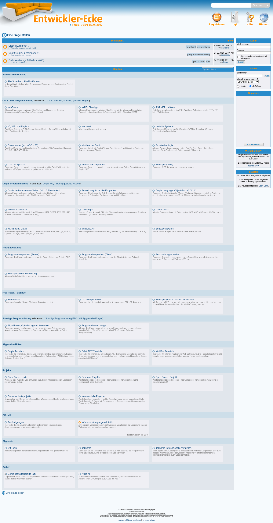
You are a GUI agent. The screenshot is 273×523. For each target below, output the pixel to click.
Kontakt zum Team (148, 520)
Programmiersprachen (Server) (23, 254)
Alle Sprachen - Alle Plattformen (24, 81)
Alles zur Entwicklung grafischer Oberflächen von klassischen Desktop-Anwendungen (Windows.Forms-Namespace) (34, 111)
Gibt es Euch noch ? (19, 45)
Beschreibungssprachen (168, 254)
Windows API (88, 228)
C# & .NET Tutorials (92, 351)
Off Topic (12, 448)
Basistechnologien (165, 145)
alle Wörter (256, 86)
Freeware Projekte (91, 377)
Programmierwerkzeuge (21, 55)
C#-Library (92, 358)
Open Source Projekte (167, 377)
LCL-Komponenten (91, 299)
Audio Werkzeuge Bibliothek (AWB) (26, 60)
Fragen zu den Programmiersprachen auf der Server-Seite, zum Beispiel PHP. (37, 257)
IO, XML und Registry (18, 126)
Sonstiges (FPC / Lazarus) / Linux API (175, 299)
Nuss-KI (86, 474)
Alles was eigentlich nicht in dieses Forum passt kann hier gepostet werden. (36, 451)
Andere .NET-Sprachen (93, 164)
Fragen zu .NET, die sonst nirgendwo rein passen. (173, 167)
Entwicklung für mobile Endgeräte (99, 190)
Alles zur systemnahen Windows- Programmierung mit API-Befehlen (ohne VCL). (112, 231)
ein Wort (243, 86)
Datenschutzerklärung (133, 520)
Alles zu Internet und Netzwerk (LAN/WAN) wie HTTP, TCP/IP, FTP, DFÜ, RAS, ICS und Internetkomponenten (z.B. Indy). (38, 213)
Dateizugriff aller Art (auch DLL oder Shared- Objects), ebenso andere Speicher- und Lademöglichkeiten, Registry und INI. (112, 213)
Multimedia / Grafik (91, 145)
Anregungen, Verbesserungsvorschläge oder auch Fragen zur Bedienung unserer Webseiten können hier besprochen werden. (112, 426)
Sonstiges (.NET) (164, 164)
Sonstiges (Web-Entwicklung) (23, 273)
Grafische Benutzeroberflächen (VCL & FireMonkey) (34, 190)
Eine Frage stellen (18, 35)
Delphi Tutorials (16, 351)
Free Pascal (14, 299)
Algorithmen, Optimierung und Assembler (28, 325)
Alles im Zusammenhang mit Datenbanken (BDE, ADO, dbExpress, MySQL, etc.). (186, 212)
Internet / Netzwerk (17, 209)
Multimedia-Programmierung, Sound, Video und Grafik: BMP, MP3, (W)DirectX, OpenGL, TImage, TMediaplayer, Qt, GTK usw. (38, 232)
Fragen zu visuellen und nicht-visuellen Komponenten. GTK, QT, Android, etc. (111, 302)
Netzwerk (86, 126)
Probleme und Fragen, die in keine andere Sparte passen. (176, 231)
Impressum (121, 520)
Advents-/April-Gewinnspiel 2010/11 (93, 479)
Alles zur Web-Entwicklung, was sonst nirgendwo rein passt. (30, 276)
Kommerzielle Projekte (93, 396)
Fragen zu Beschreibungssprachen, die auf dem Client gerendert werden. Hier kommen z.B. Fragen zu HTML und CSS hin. (185, 258)
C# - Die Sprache (16, 164)
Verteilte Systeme (164, 126)
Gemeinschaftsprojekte (19, 396)
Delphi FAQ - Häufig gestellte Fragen (61, 183)
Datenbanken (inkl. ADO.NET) (23, 145)
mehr (230, 40)
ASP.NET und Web (165, 107)
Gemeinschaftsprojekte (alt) (22, 474)
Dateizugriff (87, 209)
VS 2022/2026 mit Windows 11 (24, 53)
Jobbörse (86, 448)
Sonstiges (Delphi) (165, 228)
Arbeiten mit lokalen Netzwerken (92, 129)
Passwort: (241, 50)
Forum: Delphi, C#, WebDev (86, 25)
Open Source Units (19, 63)
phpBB (153, 510)
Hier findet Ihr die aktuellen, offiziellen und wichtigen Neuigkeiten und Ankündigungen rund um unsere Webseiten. (33, 426)
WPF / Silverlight (90, 107)
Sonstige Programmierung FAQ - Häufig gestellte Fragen (73, 318)
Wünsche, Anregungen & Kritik (23, 48)
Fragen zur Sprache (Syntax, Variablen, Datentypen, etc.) (29, 302)
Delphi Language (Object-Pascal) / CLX (175, 190)
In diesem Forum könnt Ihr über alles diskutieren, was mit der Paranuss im (109, 477)
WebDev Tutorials (164, 351)
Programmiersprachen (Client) (97, 254)
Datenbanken (162, 209)
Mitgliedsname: (243, 44)
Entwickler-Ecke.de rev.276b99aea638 (130, 510)
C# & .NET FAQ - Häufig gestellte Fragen (68, 100)
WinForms (13, 107)
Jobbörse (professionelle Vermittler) (173, 448)
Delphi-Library (18, 358)
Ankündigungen (16, 422)
